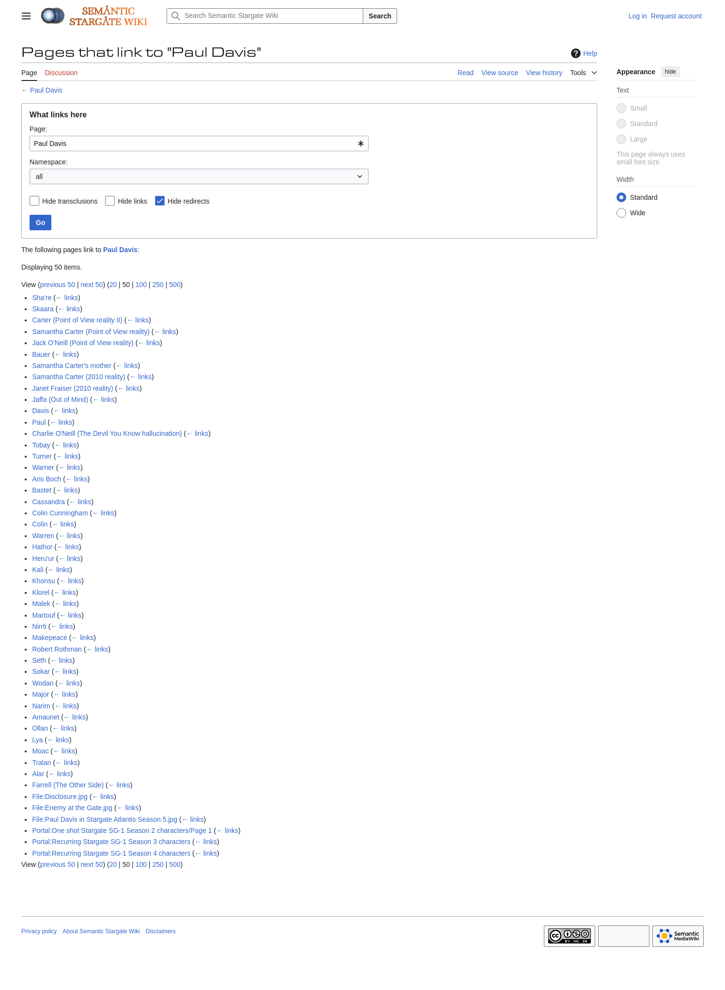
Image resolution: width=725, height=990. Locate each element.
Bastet (41, 490)
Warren (43, 536)
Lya (37, 740)
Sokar (41, 671)
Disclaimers (161, 931)
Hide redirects (188, 201)
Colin (39, 524)
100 (141, 284)
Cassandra (48, 502)
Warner (43, 467)
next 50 (91, 284)
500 (174, 284)
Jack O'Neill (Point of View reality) (82, 343)
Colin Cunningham (60, 513)
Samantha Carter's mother (71, 365)
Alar (38, 774)
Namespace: (49, 162)
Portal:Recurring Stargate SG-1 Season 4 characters (111, 853)
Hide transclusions (69, 201)
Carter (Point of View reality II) (77, 320)
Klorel (40, 592)
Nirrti (39, 626)
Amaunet (45, 717)
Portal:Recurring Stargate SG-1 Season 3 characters (111, 842)
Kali (37, 570)
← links (67, 298)
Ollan (40, 728)
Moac (40, 751)
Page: (38, 129)
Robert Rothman (57, 649)
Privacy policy (39, 931)
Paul (39, 422)
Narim (41, 706)
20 (113, 284)
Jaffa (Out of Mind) (60, 399)
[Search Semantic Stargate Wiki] (265, 16)
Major (40, 694)
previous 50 (57, 284)
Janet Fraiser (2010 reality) (72, 388)
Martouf (43, 615)
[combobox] (199, 143)
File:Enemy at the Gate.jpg (72, 808)
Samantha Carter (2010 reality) (78, 377)
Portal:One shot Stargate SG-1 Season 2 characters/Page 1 (122, 830)
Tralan (41, 762)
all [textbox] (39, 176)
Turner (42, 456)
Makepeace (49, 637)
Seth (39, 660)
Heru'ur (43, 558)
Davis (40, 411)
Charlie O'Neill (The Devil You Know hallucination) (107, 433)
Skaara (42, 309)
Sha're (41, 298)
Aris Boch (46, 479)
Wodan (42, 683)
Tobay (41, 445)
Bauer (41, 354)
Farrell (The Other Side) (68, 785)
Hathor (42, 547)
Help (583, 53)
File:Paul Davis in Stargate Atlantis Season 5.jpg (104, 819)
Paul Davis (46, 90)
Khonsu (43, 581)
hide (670, 71)
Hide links (132, 201)
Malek (41, 603)
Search (380, 16)
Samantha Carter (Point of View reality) (91, 331)
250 (157, 284)
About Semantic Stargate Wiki (100, 931)
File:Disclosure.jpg (59, 796)
